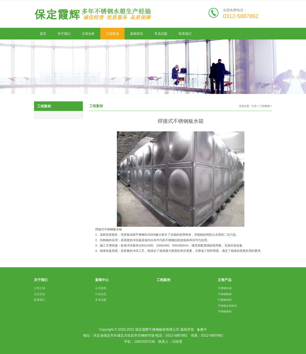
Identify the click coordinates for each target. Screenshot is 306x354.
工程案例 (265, 106)
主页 (254, 106)
